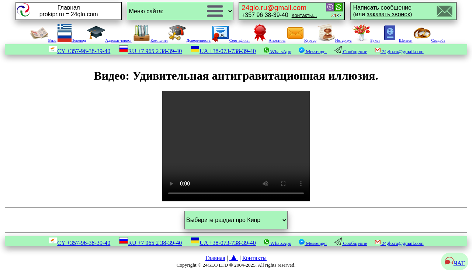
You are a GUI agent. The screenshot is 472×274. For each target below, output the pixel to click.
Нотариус (334, 40)
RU (150, 51)
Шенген (396, 40)
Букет (366, 40)
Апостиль (268, 40)
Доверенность (190, 40)
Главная (215, 258)
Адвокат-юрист (109, 40)
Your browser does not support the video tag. (236, 146)
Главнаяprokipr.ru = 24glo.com (68, 10)
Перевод (72, 40)
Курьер (301, 40)
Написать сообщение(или (382, 10)
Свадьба (429, 40)
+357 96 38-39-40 (279, 11)
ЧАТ (455, 263)
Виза (43, 40)
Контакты (254, 258)
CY (79, 51)
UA (223, 51)
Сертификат (231, 40)
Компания (150, 40)
